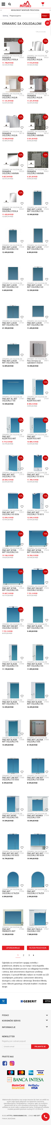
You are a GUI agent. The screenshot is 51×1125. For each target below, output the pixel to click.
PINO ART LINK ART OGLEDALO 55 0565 (10, 779)
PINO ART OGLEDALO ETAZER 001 (10, 893)
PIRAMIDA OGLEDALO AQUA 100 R (34, 59)
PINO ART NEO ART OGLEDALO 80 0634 (35, 854)
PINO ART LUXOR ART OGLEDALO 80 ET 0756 (35, 325)
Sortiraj (5, 16)
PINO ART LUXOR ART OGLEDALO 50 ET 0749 (35, 249)
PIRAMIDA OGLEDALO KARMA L (35, 173)
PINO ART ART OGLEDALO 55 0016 (35, 475)
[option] (25, 10)
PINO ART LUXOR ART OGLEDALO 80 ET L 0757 (10, 363)
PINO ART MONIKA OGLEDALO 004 (35, 816)
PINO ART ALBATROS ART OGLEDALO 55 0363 (35, 401)
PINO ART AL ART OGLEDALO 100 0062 (9, 401)
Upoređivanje (13, 948)
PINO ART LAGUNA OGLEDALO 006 (35, 741)
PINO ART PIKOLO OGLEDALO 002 (34, 930)
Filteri (45, 16)
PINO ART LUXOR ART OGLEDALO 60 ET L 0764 (35, 287)
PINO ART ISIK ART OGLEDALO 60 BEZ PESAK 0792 (10, 628)
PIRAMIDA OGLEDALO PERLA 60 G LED (10, 211)
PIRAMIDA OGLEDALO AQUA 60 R (34, 97)
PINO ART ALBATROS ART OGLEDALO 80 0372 (35, 438)
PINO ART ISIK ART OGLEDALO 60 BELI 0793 (35, 590)
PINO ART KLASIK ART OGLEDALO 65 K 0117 (35, 666)
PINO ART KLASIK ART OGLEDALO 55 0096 (10, 666)
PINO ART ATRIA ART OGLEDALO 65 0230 (10, 552)
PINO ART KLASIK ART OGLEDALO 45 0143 (35, 628)
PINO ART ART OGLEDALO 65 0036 (10, 513)
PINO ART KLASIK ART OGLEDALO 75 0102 (10, 704)
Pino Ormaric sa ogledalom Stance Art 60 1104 (35, 363)
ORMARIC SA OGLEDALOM (12, 56)
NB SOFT (37, 1116)
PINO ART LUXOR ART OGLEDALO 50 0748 (35, 211)
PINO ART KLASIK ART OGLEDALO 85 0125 (35, 704)
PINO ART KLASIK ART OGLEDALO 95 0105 (10, 742)
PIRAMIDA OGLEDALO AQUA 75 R (9, 135)
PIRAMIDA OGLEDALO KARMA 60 (10, 173)
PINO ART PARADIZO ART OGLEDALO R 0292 (10, 931)
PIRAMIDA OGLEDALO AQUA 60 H (9, 97)
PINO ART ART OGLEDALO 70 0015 (35, 513)
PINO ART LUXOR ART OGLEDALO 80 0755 (10, 325)
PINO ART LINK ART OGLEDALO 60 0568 (35, 779)
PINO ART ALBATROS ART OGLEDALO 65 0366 (10, 438)
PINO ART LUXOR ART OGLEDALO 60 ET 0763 (10, 287)
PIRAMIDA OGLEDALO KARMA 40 (35, 135)
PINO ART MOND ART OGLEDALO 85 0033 (10, 817)
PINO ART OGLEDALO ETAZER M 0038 (35, 893)
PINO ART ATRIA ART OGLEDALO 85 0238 (10, 590)
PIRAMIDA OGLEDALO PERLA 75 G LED (10, 59)
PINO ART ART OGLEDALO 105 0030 (8, 476)
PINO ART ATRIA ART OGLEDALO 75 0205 (35, 552)
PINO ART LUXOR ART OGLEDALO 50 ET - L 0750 (10, 249)
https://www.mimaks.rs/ (17, 1116)
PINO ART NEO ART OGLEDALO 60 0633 (10, 854)
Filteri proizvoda (37, 948)
